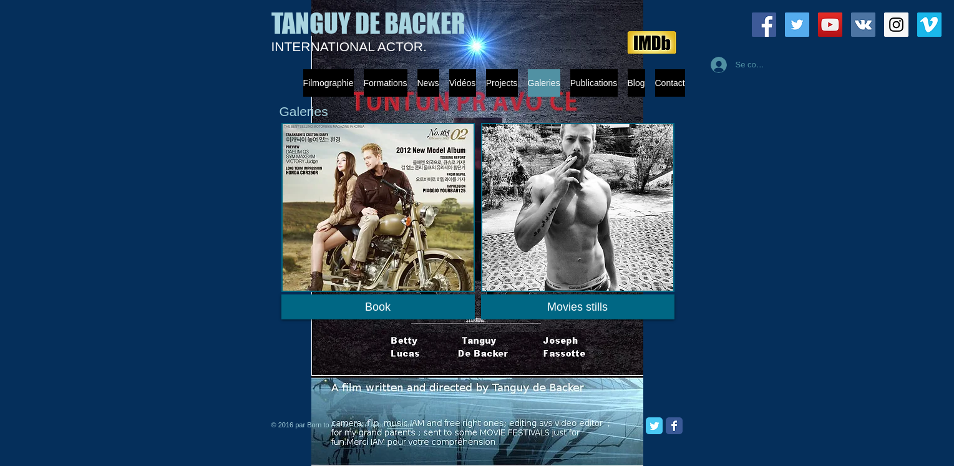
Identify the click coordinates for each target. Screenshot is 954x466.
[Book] (378, 306)
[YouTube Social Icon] (830, 24)
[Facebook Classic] (674, 425)
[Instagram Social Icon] (896, 24)
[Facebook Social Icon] (764, 24)
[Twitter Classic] (654, 425)
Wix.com (400, 425)
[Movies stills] (577, 306)
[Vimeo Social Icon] (929, 24)
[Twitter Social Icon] (797, 24)
